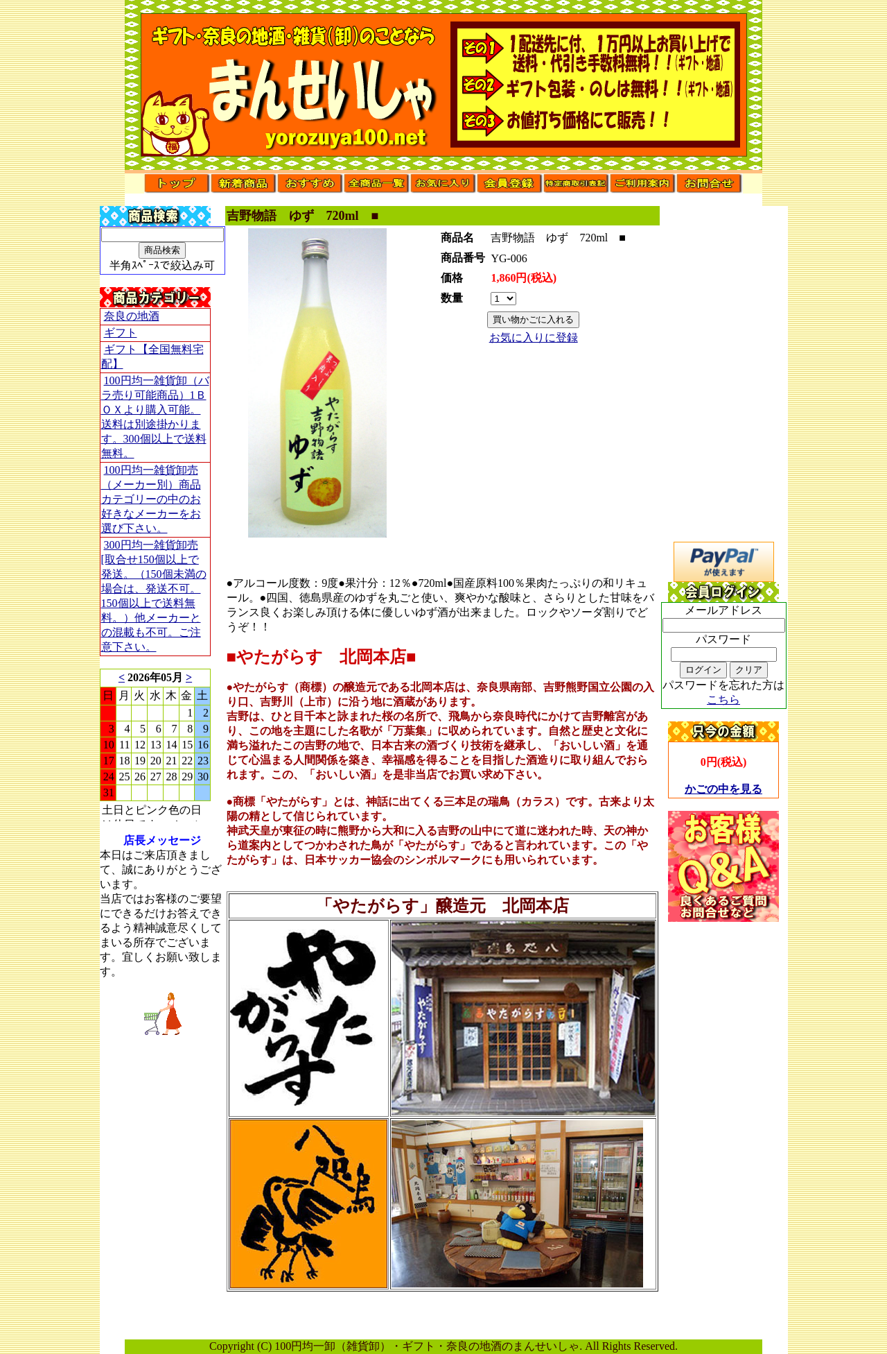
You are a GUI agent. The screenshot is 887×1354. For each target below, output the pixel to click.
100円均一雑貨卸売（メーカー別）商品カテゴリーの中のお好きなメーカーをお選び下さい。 (151, 499)
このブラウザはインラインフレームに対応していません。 (155, 745)
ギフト (120, 332)
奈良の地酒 (131, 316)
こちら (723, 699)
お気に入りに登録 (533, 337)
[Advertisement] (723, 1130)
